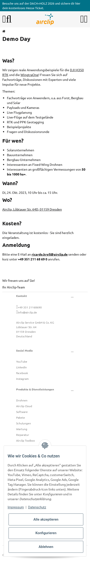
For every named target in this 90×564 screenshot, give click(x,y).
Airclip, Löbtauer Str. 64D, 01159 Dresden (32, 209)
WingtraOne (30, 75)
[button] (82, 19)
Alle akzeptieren (45, 519)
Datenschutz (37, 507)
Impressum (16, 507)
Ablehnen (46, 547)
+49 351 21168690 (30, 307)
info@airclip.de (27, 312)
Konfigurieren (45, 533)
